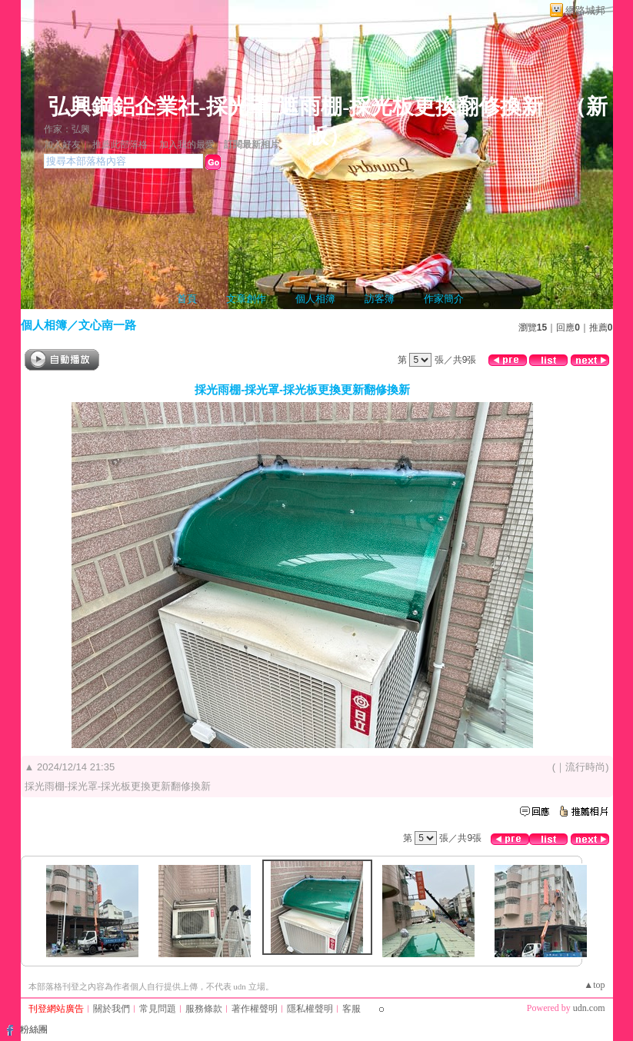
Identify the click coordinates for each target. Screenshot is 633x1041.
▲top (594, 984)
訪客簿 (380, 298)
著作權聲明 (255, 1008)
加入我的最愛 (187, 144)
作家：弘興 (67, 129)
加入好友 (62, 144)
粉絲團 (34, 1029)
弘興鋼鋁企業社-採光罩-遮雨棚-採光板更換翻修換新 (296, 106)
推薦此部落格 (120, 144)
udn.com (589, 1008)
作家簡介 (444, 298)
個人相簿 (315, 298)
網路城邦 (585, 10)
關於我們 (111, 1008)
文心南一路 (107, 324)
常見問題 (157, 1008)
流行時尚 (585, 767)
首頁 (187, 298)
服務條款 (203, 1008)
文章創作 (246, 298)
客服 (351, 1008)
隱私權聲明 (310, 1008)
